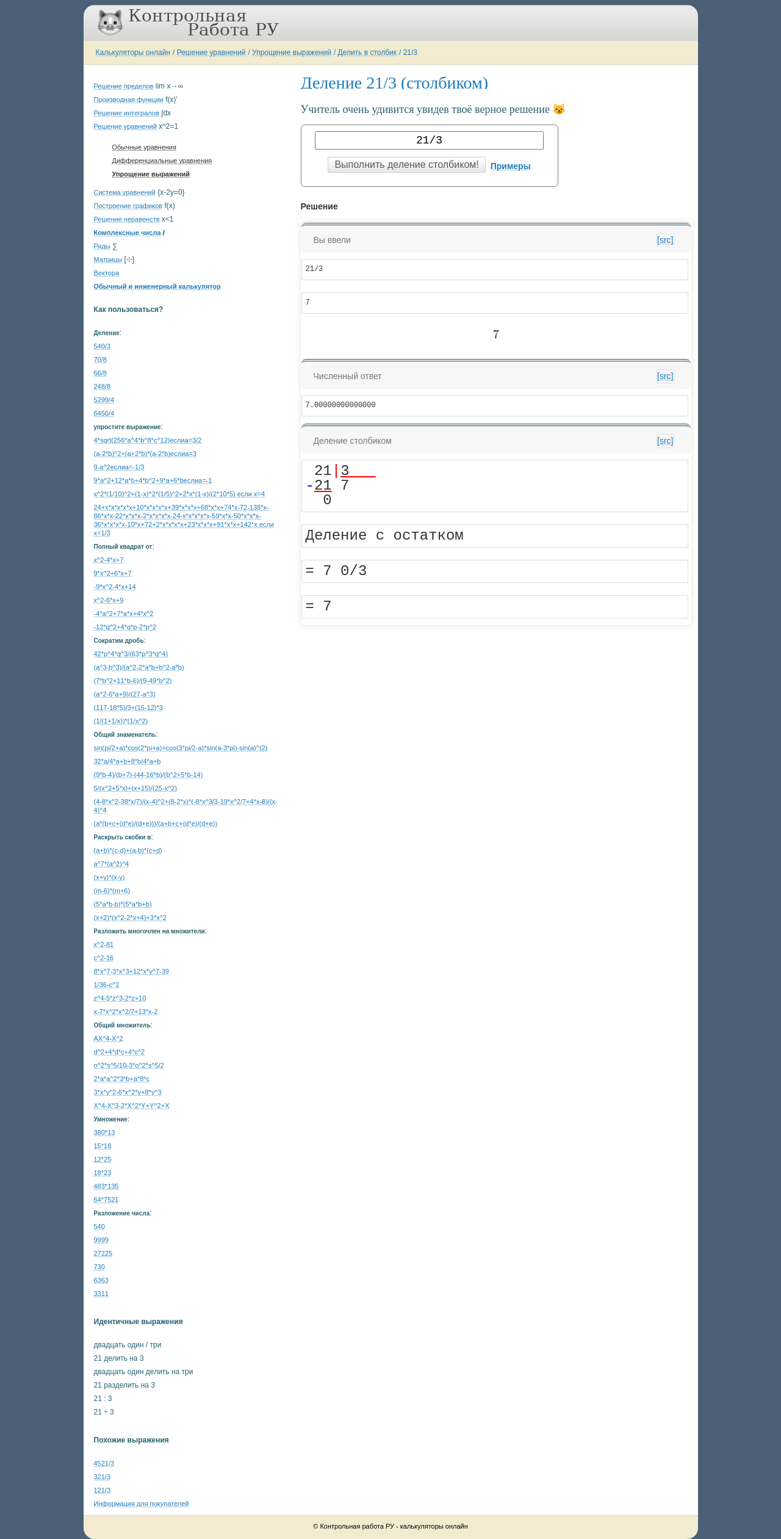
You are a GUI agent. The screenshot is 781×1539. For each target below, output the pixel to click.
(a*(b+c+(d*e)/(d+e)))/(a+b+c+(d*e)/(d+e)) (156, 823)
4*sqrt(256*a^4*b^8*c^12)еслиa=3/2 (148, 440)
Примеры (511, 166)
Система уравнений (125, 192)
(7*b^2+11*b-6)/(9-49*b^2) (133, 680)
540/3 (102, 346)
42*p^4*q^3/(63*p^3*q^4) (131, 653)
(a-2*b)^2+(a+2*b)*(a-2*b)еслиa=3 (145, 453)
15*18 (103, 1146)
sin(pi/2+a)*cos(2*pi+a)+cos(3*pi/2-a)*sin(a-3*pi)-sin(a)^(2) (181, 747)
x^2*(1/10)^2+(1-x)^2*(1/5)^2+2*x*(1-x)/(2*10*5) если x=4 (179, 494)
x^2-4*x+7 (109, 559)
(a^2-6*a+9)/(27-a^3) (125, 694)
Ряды (102, 246)
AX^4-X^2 (108, 1038)
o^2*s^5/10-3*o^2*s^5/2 (129, 1065)
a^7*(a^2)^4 (111, 863)
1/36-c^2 (107, 984)
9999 (101, 1240)
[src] (665, 240)
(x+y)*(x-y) (109, 877)
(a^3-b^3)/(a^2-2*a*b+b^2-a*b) (139, 667)
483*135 (106, 1186)
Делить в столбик (367, 52)
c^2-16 (104, 957)
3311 (101, 1293)
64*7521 (106, 1199)
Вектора (107, 273)
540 (99, 1226)
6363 (101, 1280)
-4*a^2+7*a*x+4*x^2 (124, 613)
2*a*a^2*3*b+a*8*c (122, 1078)
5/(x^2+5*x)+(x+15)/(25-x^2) (136, 788)
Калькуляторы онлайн (133, 52)
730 (99, 1266)
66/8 (100, 373)
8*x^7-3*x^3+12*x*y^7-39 (131, 971)
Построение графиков (128, 205)
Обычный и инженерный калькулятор (157, 286)
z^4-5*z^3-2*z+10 (120, 998)
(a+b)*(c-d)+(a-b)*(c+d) (128, 850)
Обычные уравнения (144, 147)
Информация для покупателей (141, 1503)
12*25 (103, 1159)
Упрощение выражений (291, 52)
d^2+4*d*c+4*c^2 (119, 1052)
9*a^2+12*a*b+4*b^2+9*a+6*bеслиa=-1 (153, 480)
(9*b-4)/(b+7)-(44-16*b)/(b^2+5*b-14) (148, 774)
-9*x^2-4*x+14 (115, 586)
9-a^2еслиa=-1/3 (119, 467)
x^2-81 (104, 944)
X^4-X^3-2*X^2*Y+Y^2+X (132, 1105)
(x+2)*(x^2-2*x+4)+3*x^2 (130, 917)
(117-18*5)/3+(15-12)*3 (128, 707)
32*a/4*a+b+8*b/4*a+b (127, 761)
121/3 (102, 1490)
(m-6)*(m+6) (112, 890)
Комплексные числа (127, 232)
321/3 (102, 1476)
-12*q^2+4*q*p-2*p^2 (125, 627)
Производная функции (129, 99)
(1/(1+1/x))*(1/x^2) (121, 721)
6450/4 (104, 413)
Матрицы (108, 259)
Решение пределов (124, 86)
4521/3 (104, 1463)
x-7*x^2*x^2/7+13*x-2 (126, 1011)
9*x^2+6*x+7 (113, 573)
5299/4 (104, 400)
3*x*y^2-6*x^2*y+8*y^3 (128, 1092)
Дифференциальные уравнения (162, 160)
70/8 (100, 359)
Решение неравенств (127, 219)
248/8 (102, 386)
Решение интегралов (126, 113)
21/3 (410, 52)
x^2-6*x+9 (109, 600)
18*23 (103, 1172)
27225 (103, 1253)
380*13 (104, 1132)
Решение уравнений (211, 52)
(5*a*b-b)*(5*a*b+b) (123, 904)
